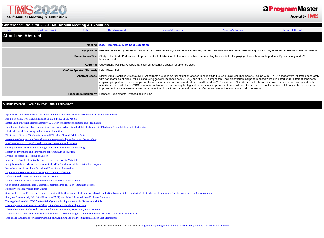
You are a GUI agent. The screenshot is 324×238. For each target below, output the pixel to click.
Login (8, 30)
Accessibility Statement (216, 225)
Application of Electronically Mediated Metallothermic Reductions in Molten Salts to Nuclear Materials (61, 114)
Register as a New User (48, 30)
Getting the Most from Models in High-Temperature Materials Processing (45, 147)
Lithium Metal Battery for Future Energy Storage (31, 176)
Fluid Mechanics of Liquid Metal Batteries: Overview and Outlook (41, 143)
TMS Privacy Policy (191, 225)
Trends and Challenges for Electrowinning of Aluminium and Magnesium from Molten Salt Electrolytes (61, 217)
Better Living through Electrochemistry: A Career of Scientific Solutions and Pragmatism (53, 122)
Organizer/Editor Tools (293, 30)
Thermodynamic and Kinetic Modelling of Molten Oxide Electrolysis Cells (45, 205)
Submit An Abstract (117, 30)
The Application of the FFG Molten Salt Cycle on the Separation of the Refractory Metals (53, 201)
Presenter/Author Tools (232, 30)
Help (85, 30)
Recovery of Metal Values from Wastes (26, 188)
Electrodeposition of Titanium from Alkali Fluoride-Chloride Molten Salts (45, 135)
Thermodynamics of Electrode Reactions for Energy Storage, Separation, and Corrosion (52, 209)
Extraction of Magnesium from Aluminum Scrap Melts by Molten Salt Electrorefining (51, 139)
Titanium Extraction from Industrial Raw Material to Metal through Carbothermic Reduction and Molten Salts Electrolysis (71, 213)
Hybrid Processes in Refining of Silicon (26, 155)
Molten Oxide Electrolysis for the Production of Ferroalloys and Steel (42, 180)
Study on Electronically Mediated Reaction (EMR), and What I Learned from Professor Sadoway (57, 197)
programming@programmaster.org (159, 225)
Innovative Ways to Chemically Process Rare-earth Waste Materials (41, 159)
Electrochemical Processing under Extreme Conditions (34, 131)
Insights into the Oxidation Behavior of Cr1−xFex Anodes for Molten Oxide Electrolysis (53, 164)
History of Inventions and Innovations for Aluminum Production (40, 151)
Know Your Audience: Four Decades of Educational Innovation (39, 168)
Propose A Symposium (172, 30)
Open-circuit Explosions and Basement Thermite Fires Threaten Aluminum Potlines (50, 184)
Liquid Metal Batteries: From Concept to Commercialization (38, 172)
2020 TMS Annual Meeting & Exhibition (124, 44)
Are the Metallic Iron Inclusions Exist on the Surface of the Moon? (41, 118)
